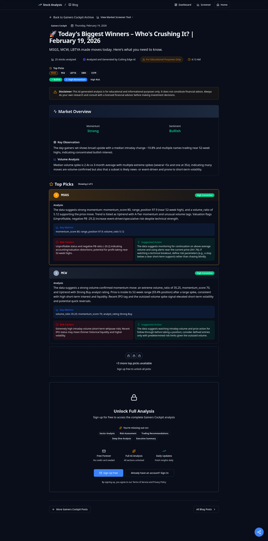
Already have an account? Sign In (150, 473)
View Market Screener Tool (115, 17)
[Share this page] (259, 532)
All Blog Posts (206, 509)
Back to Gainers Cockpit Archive (71, 17)
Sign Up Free (108, 473)
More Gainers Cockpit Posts (70, 509)
